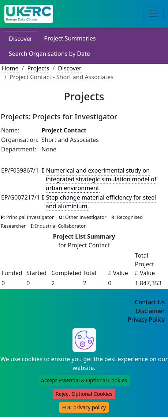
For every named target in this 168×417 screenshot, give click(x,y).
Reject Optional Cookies (84, 393)
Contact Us (150, 302)
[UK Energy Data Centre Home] (28, 14)
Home (10, 68)
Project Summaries (70, 38)
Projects (38, 68)
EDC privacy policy (84, 407)
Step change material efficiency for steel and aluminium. (101, 201)
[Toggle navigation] (153, 14)
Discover (20, 39)
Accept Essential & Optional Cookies (84, 380)
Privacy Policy (146, 320)
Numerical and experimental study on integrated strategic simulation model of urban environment (101, 179)
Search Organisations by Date (49, 54)
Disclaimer (150, 311)
